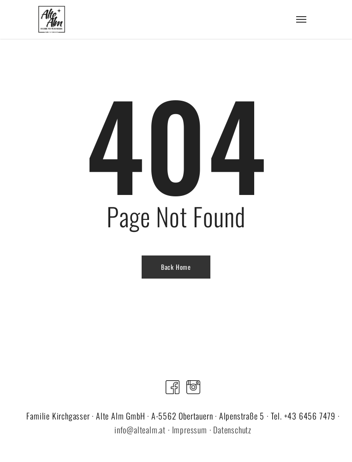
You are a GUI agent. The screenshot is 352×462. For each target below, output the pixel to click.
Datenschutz (232, 430)
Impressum (189, 430)
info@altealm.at (140, 430)
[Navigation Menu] (301, 19)
